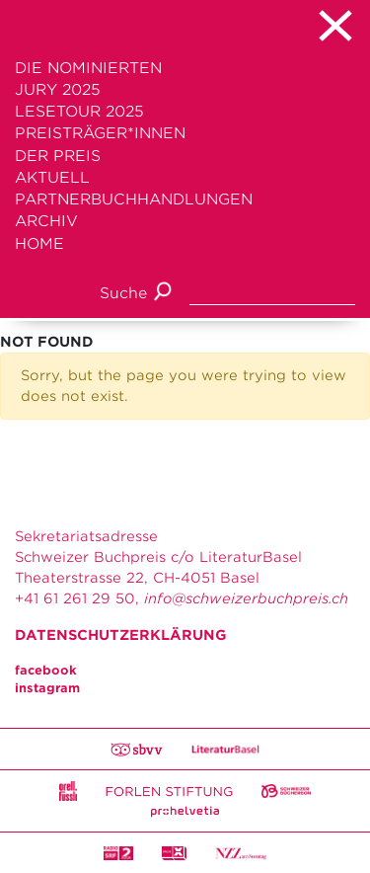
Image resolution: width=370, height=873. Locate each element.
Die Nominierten (88, 68)
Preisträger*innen (100, 133)
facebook (46, 670)
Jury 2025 (58, 90)
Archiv (46, 221)
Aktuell (52, 178)
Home (39, 244)
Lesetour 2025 (79, 111)
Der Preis (58, 156)
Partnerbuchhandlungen (134, 199)
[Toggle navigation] (185, 25)
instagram (47, 687)
